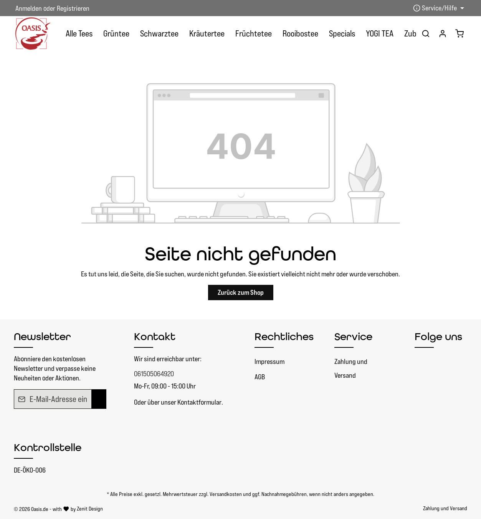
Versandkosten (226, 494)
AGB (260, 377)
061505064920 (154, 374)
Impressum (269, 361)
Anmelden (28, 8)
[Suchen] (425, 33)
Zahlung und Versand (350, 368)
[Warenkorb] (459, 33)
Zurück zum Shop (241, 292)
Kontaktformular (199, 402)
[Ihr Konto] (442, 33)
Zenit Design (90, 509)
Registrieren (73, 8)
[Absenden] (98, 399)
